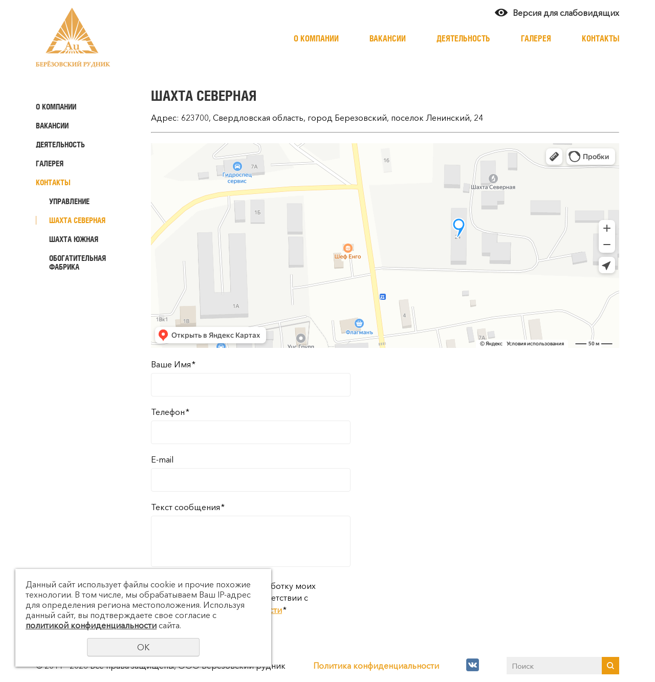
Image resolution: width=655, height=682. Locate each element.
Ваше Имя (173, 364)
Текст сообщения (188, 507)
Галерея (536, 38)
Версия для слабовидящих (566, 13)
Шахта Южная (73, 239)
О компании (316, 38)
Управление (69, 201)
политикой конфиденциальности (91, 625)
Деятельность (463, 38)
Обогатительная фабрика (77, 262)
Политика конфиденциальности (376, 666)
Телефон (170, 412)
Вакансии (387, 38)
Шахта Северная (77, 220)
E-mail (162, 459)
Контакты (600, 38)
